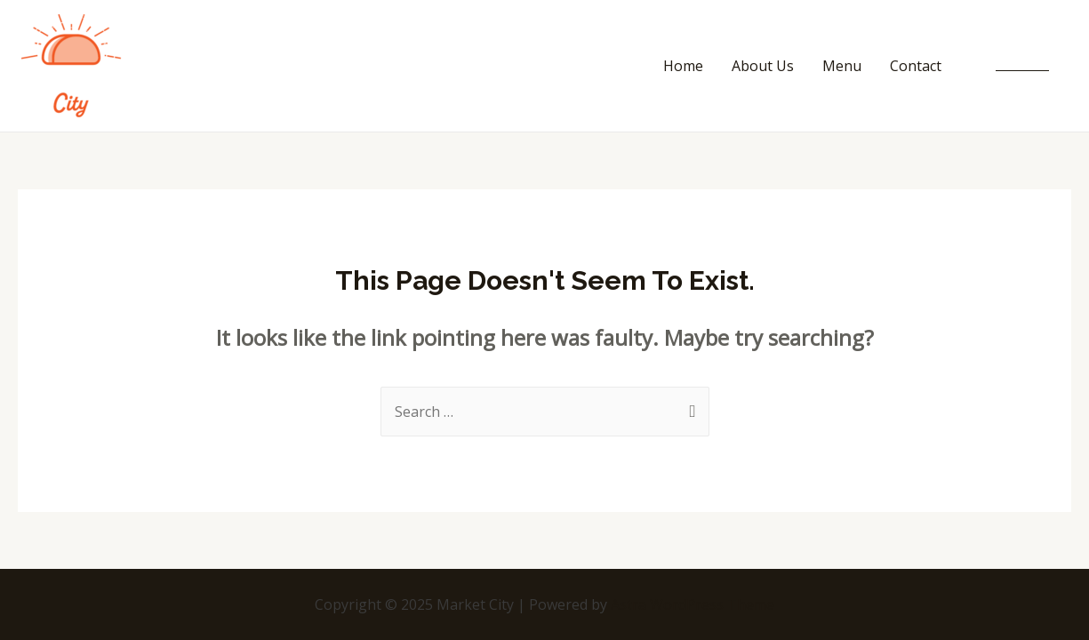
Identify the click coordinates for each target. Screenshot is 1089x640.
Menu (841, 66)
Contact (915, 66)
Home (683, 66)
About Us (763, 66)
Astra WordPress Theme (692, 604)
